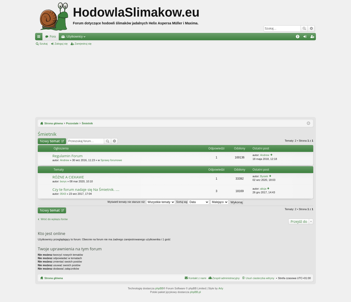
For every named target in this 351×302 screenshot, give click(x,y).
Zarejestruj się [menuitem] (313, 37)
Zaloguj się (61, 43)
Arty (220, 288)
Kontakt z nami (197, 278)
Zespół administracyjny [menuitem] (226, 278)
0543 (63, 193)
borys (63, 181)
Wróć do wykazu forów (54, 219)
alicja (263, 188)
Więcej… (39, 37)
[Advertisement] (175, 81)
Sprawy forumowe (111, 160)
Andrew (64, 160)
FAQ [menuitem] (299, 37)
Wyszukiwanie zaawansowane (311, 28)
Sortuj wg (192, 201)
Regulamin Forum (67, 156)
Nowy (50, 141)
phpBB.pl (195, 292)
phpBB (159, 288)
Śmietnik (47, 134)
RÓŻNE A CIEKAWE (68, 177)
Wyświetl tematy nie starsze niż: (141, 201)
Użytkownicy (75, 36)
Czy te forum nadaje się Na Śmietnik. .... (85, 189)
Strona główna (53, 278)
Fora (53, 36)
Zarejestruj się (83, 43)
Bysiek (264, 176)
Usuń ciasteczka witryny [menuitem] (260, 278)
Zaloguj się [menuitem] (306, 37)
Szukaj (304, 28)
